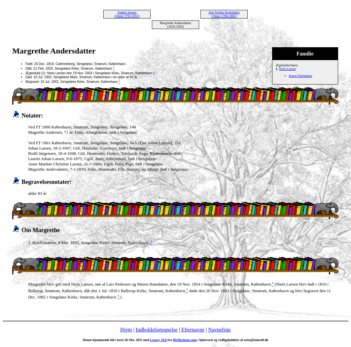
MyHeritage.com (184, 340)
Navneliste (219, 329)
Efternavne (192, 329)
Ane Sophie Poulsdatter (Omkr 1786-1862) (223, 14)
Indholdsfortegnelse (157, 329)
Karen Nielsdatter (300, 76)
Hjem (126, 329)
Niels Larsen (287, 69)
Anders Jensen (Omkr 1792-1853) (127, 14)
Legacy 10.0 (158, 340)
